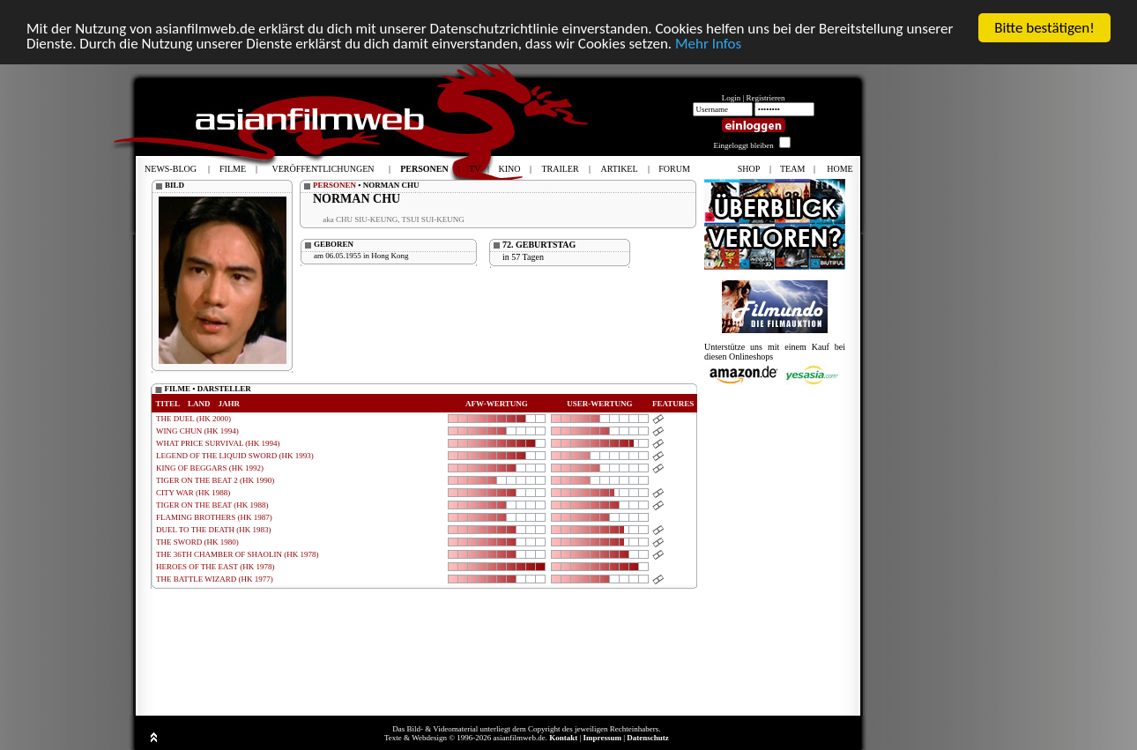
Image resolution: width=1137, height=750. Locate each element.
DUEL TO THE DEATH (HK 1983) (213, 529)
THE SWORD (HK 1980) (197, 542)
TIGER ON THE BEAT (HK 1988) (212, 505)
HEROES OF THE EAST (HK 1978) (215, 566)
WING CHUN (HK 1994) (197, 431)
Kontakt (563, 737)
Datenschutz (648, 737)
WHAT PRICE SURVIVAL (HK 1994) (218, 443)
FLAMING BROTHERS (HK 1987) (214, 517)
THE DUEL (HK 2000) (193, 418)
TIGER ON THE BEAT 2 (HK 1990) (215, 480)
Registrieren (766, 97)
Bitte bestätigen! (1044, 28)
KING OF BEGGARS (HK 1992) (210, 468)
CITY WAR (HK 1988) (193, 492)
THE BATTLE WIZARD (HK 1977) (214, 579)
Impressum (602, 737)
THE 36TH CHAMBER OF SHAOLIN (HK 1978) (237, 554)
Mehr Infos (708, 43)
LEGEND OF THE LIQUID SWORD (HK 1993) (235, 455)
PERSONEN (334, 185)
